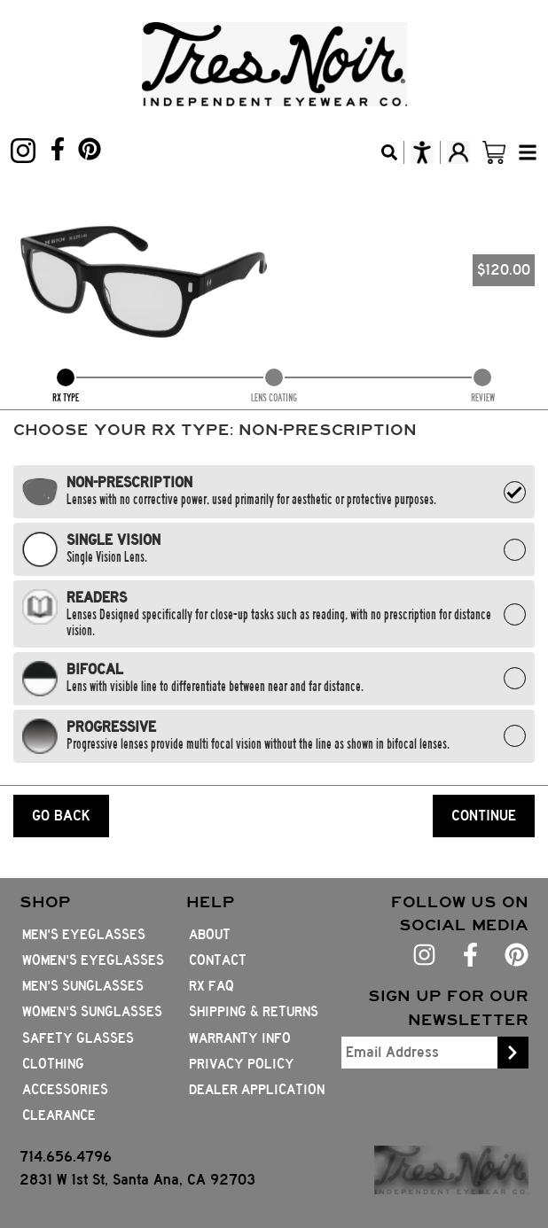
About (210, 935)
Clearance (59, 1115)
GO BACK (61, 815)
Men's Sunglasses (83, 986)
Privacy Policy (241, 1064)
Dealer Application (257, 1090)
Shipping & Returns (253, 1012)
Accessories (65, 1090)
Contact (218, 960)
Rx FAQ (211, 986)
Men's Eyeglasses (83, 935)
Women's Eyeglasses (93, 960)
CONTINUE (483, 815)
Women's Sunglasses (92, 1012)
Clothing (53, 1064)
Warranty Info (240, 1038)
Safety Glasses (78, 1038)
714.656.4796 (66, 1156)
